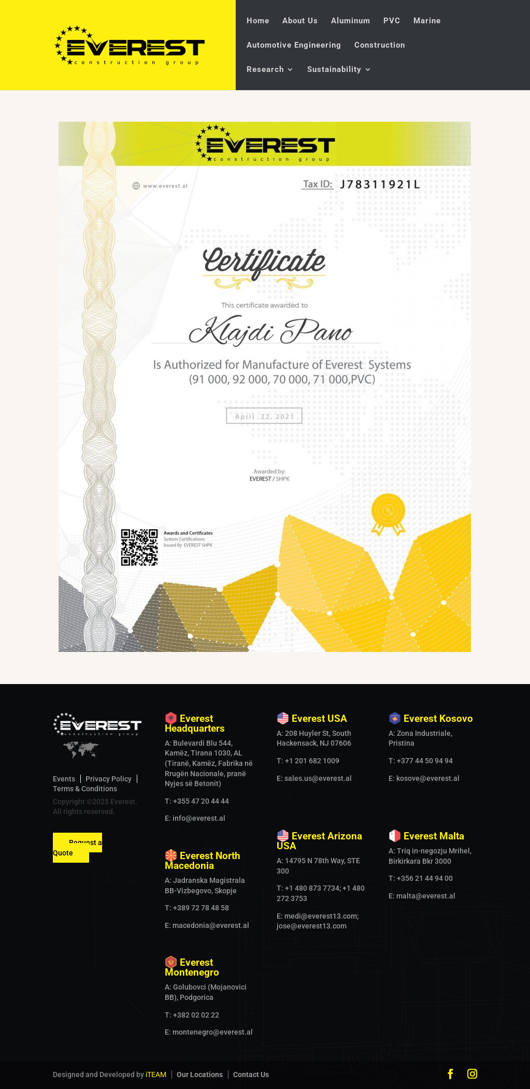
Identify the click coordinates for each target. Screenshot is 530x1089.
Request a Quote (77, 847)
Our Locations (200, 1074)
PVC (391, 21)
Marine (427, 21)
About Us (300, 21)
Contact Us (251, 1074)
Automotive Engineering (294, 45)
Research (265, 70)
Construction (379, 45)
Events (64, 779)
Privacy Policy (108, 779)
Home (258, 21)
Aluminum (350, 21)
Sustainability (334, 70)
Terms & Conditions (85, 789)
